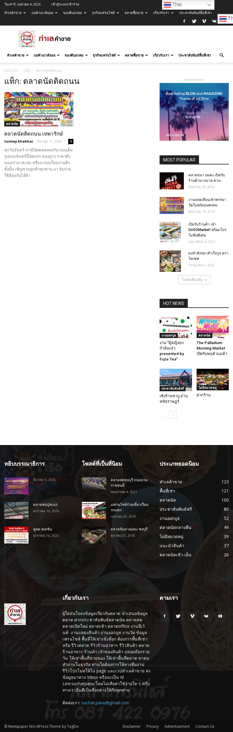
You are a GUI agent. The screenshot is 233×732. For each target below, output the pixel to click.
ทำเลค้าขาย (15, 12)
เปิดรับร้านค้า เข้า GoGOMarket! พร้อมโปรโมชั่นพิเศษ (207, 229)
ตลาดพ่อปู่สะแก (45, 504)
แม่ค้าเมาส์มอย (44, 12)
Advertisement (177, 726)
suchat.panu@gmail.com (106, 703)
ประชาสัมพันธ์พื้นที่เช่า (195, 12)
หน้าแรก (11, 70)
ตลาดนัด (12, 124)
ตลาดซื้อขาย (136, 12)
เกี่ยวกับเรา (163, 12)
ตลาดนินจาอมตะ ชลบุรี (129, 529)
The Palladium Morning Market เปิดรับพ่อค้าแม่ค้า (212, 348)
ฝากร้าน (204, 395)
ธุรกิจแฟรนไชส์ (105, 12)
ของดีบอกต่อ (74, 12)
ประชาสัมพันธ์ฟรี (172, 388)
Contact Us (204, 726)
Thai (173, 5)
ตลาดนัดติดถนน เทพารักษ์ (33, 134)
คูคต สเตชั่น (42, 529)
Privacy (153, 726)
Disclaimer (132, 726)
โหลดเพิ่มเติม (194, 279)
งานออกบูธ (168, 335)
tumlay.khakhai (18, 141)
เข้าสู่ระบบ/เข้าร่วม (65, 4)
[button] (221, 55)
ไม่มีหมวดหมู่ (207, 387)
